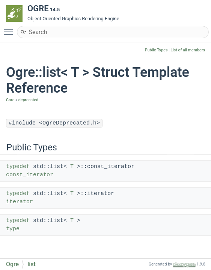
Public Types (156, 50)
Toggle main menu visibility (10, 28)
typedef (18, 167)
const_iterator (29, 175)
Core (10, 100)
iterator (19, 202)
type (13, 229)
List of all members (187, 50)
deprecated (28, 100)
